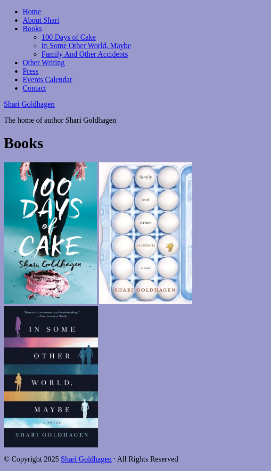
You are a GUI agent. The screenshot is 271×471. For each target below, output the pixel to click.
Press (31, 71)
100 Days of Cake (68, 37)
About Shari (41, 20)
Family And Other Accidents (84, 54)
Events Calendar (47, 80)
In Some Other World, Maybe (86, 46)
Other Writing (44, 63)
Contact (34, 88)
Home (32, 12)
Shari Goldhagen (29, 104)
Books (32, 29)
